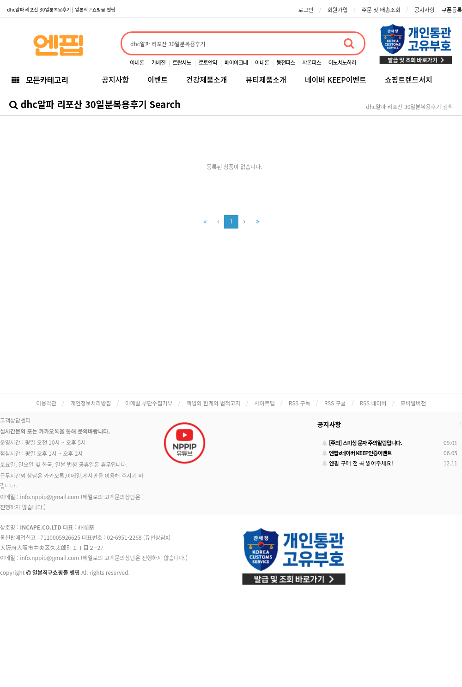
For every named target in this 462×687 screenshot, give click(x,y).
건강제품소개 (206, 79)
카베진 (158, 62)
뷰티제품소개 (265, 79)
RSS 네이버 (373, 403)
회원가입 (337, 9)
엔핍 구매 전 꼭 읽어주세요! (357, 463)
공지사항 (424, 9)
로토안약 (208, 62)
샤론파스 (311, 62)
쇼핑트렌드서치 (408, 79)
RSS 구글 (335, 403)
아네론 (137, 62)
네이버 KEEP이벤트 (335, 79)
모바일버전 (413, 403)
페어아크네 (236, 62)
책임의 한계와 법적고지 (213, 403)
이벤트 (157, 79)
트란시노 (181, 62)
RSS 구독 (299, 403)
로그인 (305, 9)
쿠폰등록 (452, 9)
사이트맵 (265, 403)
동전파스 (285, 62)
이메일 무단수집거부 (149, 403)
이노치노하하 (342, 62)
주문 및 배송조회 (381, 9)
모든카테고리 (40, 79)
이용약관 (46, 403)
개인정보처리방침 (90, 403)
